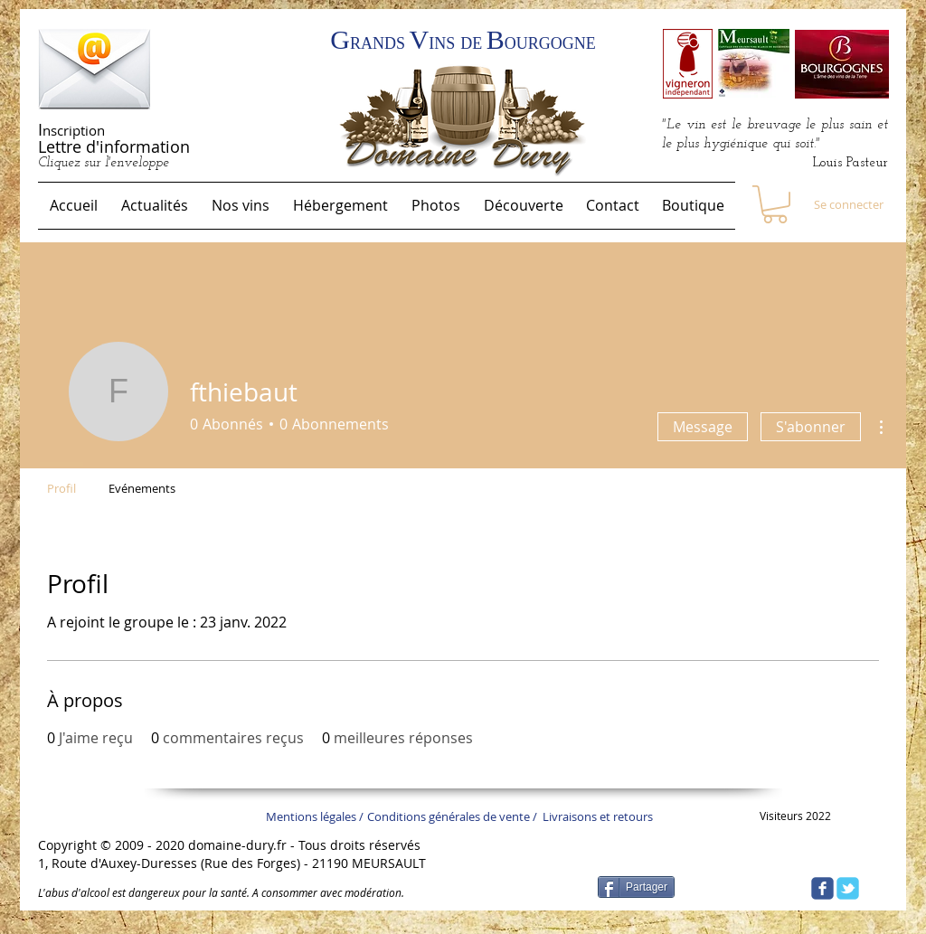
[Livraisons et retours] (603, 816)
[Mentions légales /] (319, 816)
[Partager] (636, 887)
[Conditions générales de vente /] (463, 816)
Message (702, 427)
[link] (775, 204)
